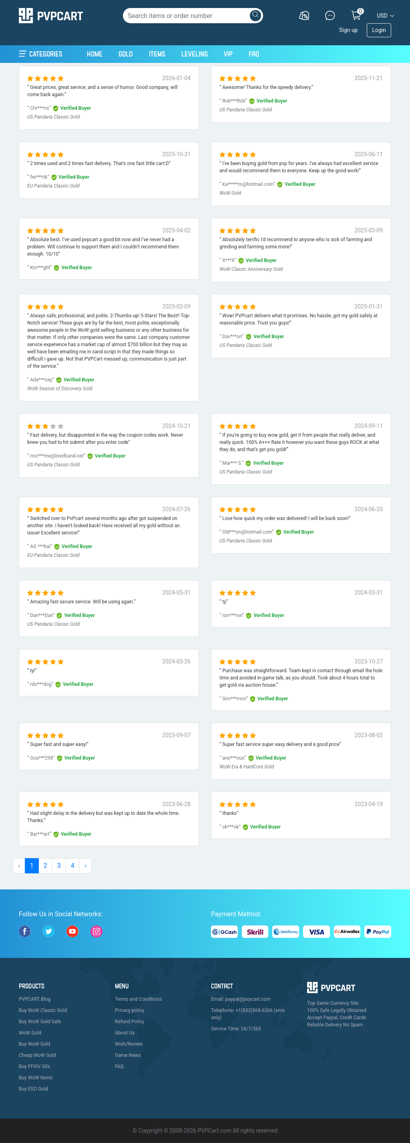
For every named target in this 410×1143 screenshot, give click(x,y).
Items (157, 54)
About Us (125, 1033)
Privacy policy (129, 1010)
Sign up (348, 30)
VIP (228, 54)
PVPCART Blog (34, 999)
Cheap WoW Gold (37, 1055)
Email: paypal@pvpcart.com (241, 999)
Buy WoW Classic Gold (43, 1010)
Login (379, 30)
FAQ (254, 54)
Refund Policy (129, 1021)
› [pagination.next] (85, 865)
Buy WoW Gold (34, 1044)
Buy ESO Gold (33, 1089)
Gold (126, 54)
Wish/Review (129, 1044)
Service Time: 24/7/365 (236, 1029)
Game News (128, 1055)
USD (382, 15)
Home (94, 53)
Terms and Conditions (138, 999)
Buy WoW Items (35, 1078)
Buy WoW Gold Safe (40, 1021)
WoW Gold (30, 1033)
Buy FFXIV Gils (34, 1066)
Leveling (194, 54)
